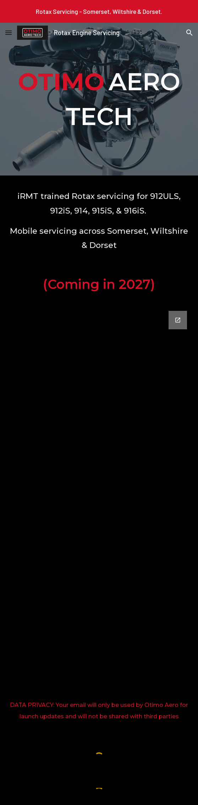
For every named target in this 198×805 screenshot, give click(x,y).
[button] (8, 32)
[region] (99, 11)
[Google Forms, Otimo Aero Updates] (99, 502)
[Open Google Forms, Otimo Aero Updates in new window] (178, 320)
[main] (99, 99)
